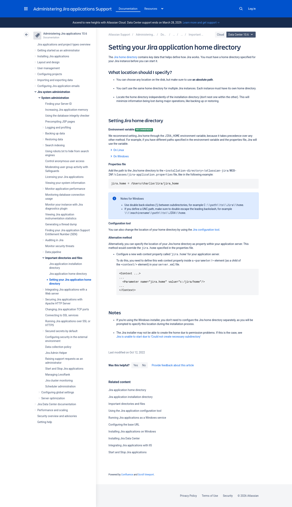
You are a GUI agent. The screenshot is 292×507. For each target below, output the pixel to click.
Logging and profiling (58, 127)
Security (228, 495)
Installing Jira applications (53, 56)
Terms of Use (210, 495)
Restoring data (54, 139)
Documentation (128, 8)
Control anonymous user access (64, 161)
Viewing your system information (65, 182)
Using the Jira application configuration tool (134, 410)
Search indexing (55, 145)
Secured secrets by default (61, 331)
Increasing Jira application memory (66, 109)
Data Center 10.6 (241, 35)
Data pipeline (53, 252)
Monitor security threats (59, 246)
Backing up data (55, 133)
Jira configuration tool (206, 229)
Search (241, 9)
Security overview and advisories (57, 416)
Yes (135, 365)
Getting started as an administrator (58, 50)
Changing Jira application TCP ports (67, 309)
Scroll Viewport (146, 474)
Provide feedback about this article (173, 365)
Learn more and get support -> (201, 22)
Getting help (44, 422)
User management (48, 68)
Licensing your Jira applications (64, 176)
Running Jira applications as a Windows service (137, 417)
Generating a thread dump (61, 224)
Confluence (127, 474)
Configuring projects (49, 74)
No (144, 365)
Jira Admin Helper (56, 352)
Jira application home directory (68, 273)
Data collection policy (58, 346)
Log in (252, 8)
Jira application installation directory (130, 396)
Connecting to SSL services (61, 315)
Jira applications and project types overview (63, 44)
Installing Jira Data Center (124, 438)
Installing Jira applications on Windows (132, 431)
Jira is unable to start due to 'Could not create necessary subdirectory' (158, 336)
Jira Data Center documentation (56, 404)
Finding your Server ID (58, 103)
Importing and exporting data (55, 80)
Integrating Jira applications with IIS (130, 445)
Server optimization (53, 398)
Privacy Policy (188, 495)
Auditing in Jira (54, 240)
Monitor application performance (65, 188)
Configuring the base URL (123, 424)
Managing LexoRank (57, 374)
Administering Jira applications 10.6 (65, 33)
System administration (55, 97)
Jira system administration (53, 91)
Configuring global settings (57, 392)
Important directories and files (63, 258)
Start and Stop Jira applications (64, 368)
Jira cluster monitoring (59, 380)
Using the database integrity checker (67, 115)
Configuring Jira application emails (58, 86)
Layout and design (48, 62)
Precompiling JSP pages (60, 121)
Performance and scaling (52, 410)
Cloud (220, 34)
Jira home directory (125, 57)
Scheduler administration (60, 386)
